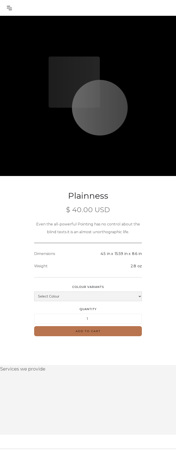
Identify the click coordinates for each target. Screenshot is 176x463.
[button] (9, 8)
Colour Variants (88, 287)
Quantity (88, 309)
